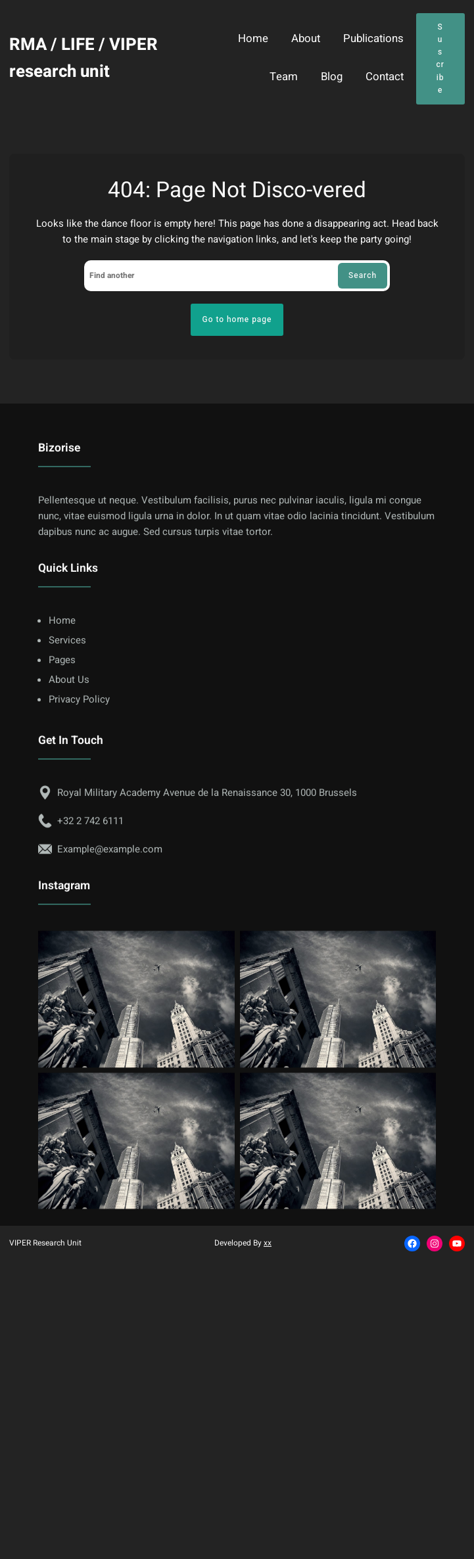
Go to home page (237, 319)
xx (268, 1243)
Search (362, 275)
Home (253, 39)
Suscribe (440, 58)
